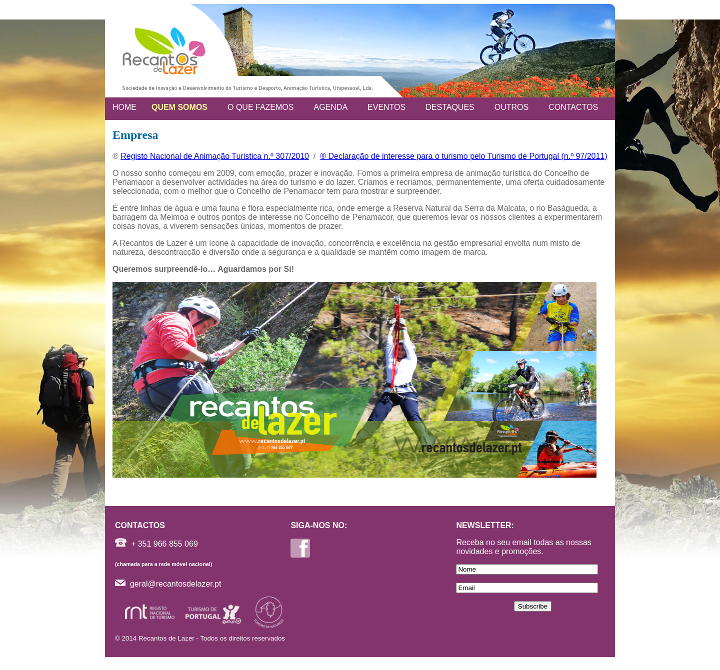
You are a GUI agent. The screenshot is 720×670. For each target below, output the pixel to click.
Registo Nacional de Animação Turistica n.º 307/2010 (214, 156)
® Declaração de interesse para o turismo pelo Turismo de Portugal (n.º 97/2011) (463, 156)
